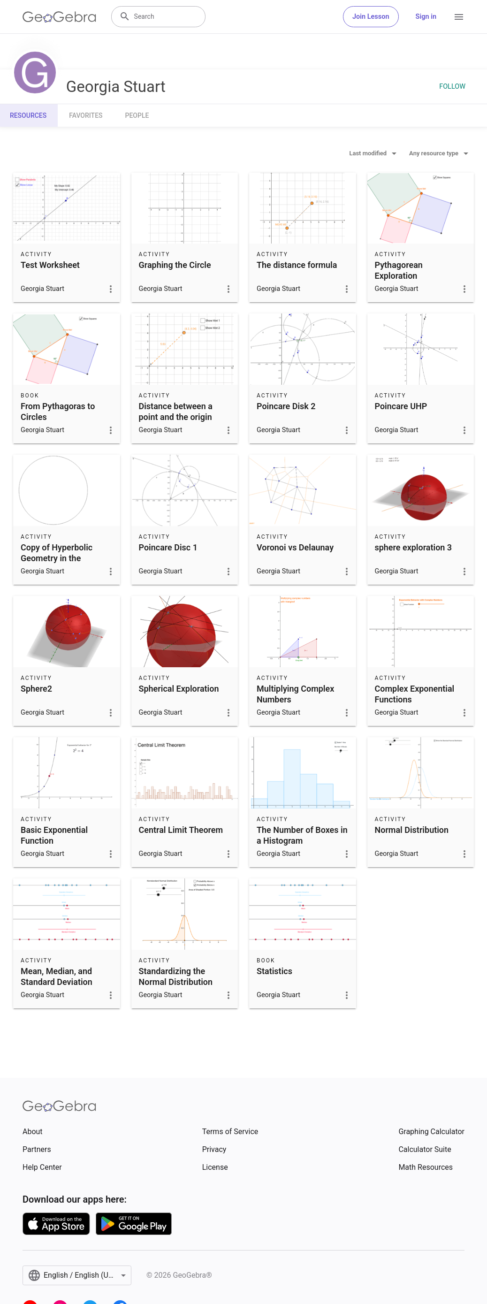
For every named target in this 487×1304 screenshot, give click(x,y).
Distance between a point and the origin (176, 411)
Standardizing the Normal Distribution (176, 976)
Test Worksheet (50, 265)
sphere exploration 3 (413, 547)
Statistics (274, 971)
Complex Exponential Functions (415, 694)
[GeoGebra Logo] (59, 17)
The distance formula (297, 265)
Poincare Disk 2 (286, 406)
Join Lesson (370, 17)
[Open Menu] (458, 17)
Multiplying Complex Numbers (295, 694)
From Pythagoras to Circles (58, 411)
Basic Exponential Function (54, 835)
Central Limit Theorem (181, 830)
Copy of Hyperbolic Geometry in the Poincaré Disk (56, 558)
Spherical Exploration (179, 689)
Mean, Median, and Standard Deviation (56, 976)
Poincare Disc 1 (168, 547)
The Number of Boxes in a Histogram (302, 835)
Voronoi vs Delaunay (295, 547)
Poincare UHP (401, 406)
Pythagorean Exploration (399, 270)
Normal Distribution (412, 830)
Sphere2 (36, 689)
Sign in (426, 17)
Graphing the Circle (175, 265)
